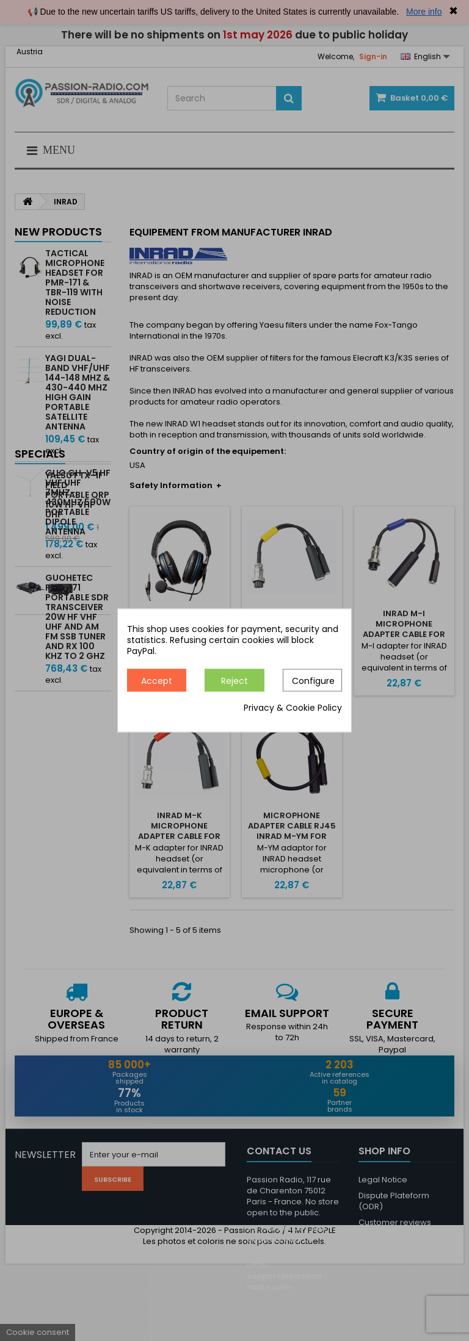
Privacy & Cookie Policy (293, 708)
